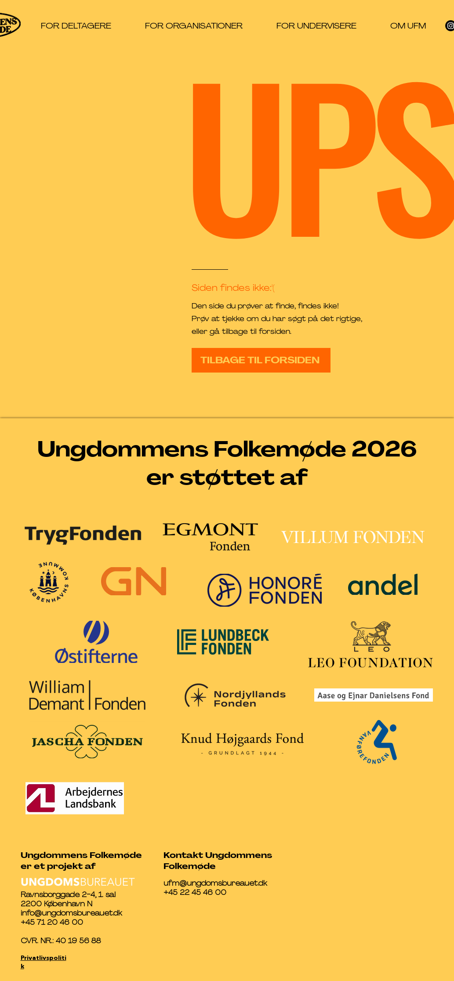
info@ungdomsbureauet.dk (71, 913)
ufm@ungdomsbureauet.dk (215, 883)
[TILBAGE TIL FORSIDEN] (261, 360)
